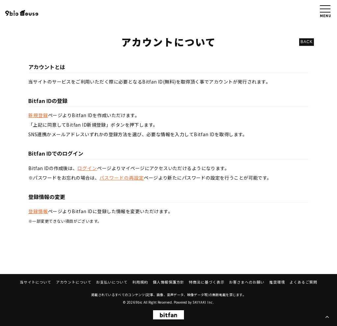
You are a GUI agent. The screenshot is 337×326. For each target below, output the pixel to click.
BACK (306, 41)
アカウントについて (73, 282)
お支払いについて (112, 282)
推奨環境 (277, 282)
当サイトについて (35, 282)
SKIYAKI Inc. (203, 302)
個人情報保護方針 (168, 282)
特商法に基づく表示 (206, 282)
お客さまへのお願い (247, 282)
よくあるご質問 (303, 282)
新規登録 (38, 115)
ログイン (87, 168)
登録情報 (38, 211)
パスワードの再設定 (121, 177)
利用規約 (140, 282)
